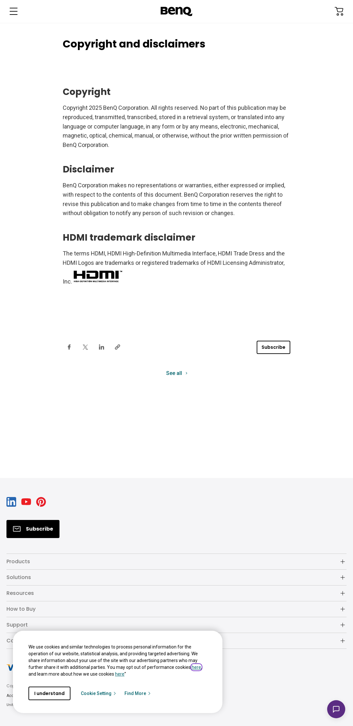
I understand (49, 693)
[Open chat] (336, 709)
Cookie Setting (99, 693)
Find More (137, 693)
